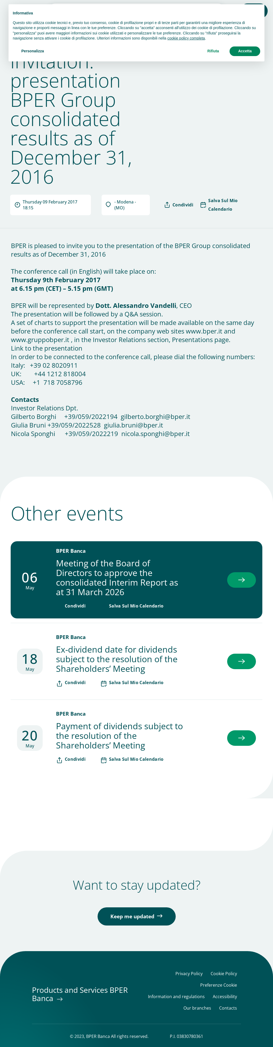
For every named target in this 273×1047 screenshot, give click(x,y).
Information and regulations (176, 996)
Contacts (228, 1008)
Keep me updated (132, 916)
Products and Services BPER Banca (80, 994)
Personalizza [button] (32, 51)
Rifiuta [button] (213, 51)
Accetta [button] (245, 51)
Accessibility (225, 996)
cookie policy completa (186, 38)
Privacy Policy (189, 973)
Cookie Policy (224, 973)
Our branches (197, 1008)
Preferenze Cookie (218, 985)
